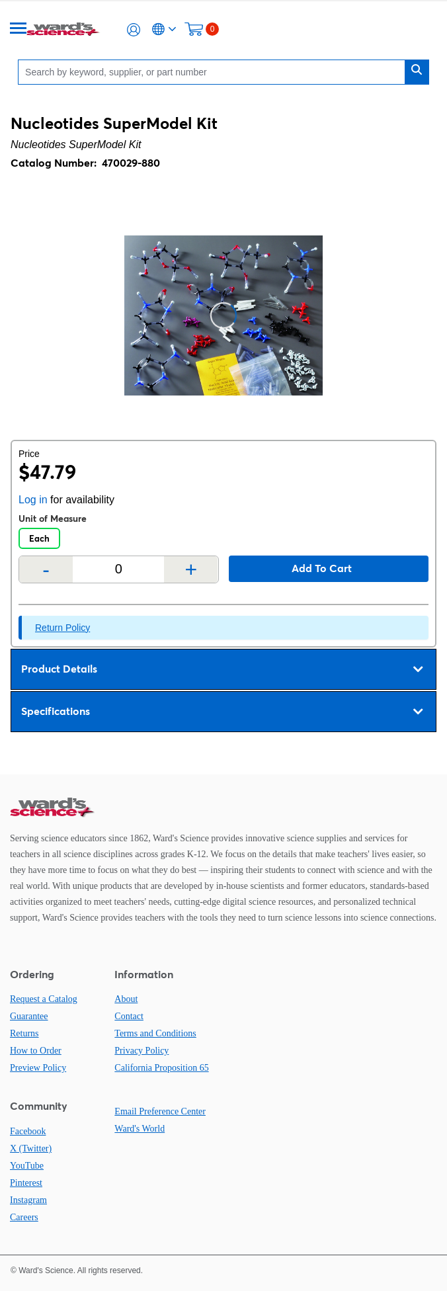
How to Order (35, 1051)
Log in (33, 499)
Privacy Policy (141, 1051)
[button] (133, 29)
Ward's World (139, 1129)
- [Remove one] (46, 569)
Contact (128, 1016)
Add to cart (322, 568)
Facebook (28, 1131)
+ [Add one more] (191, 569)
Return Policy (62, 627)
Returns (24, 1033)
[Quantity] (118, 569)
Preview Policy (38, 1068)
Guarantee (29, 1016)
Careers (24, 1217)
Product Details (222, 669)
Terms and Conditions (155, 1033)
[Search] (215, 71)
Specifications (222, 712)
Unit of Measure (53, 518)
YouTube (27, 1166)
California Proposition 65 (161, 1068)
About (126, 999)
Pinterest (26, 1183)
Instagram (28, 1200)
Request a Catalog (43, 999)
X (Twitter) (31, 1148)
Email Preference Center (160, 1111)
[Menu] (18, 29)
